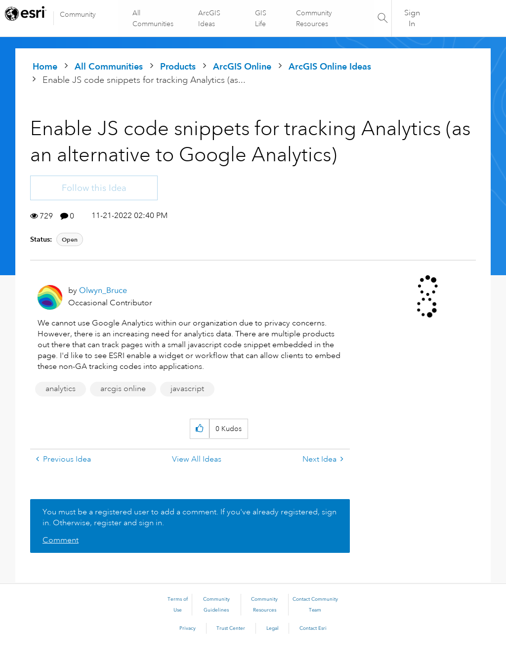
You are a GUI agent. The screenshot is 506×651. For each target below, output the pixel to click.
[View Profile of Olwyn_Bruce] (103, 290)
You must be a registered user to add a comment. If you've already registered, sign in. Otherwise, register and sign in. (189, 517)
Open (70, 239)
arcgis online (123, 389)
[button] (199, 428)
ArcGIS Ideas (210, 18)
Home (45, 66)
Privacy (187, 628)
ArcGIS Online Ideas (330, 66)
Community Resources (313, 18)
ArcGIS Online (242, 66)
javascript (187, 389)
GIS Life (260, 18)
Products (178, 66)
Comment (60, 540)
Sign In (412, 18)
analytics (60, 389)
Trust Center (230, 628)
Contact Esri (313, 628)
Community (78, 14)
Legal (272, 628)
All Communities (153, 18)
